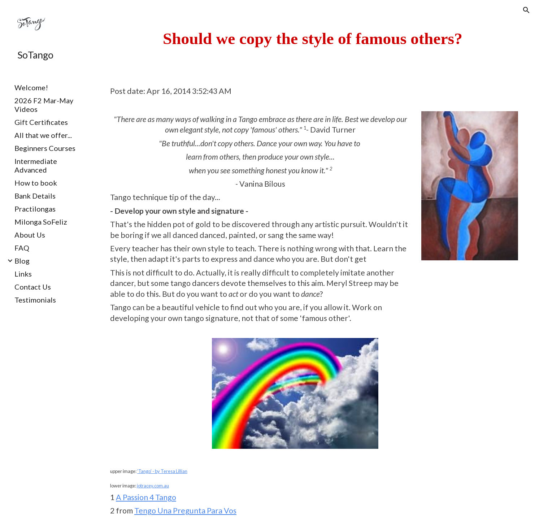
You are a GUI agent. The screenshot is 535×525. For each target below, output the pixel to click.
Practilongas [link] (35, 208)
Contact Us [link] (32, 286)
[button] (526, 10)
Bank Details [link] (35, 195)
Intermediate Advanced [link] (35, 165)
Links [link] (23, 273)
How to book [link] (35, 182)
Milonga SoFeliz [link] (40, 221)
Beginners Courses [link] (44, 148)
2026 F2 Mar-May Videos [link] (43, 104)
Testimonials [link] (35, 299)
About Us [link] (29, 234)
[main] (312, 38)
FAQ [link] (21, 247)
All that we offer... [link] (43, 135)
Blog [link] (22, 260)
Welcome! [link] (31, 87)
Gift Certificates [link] (41, 122)
